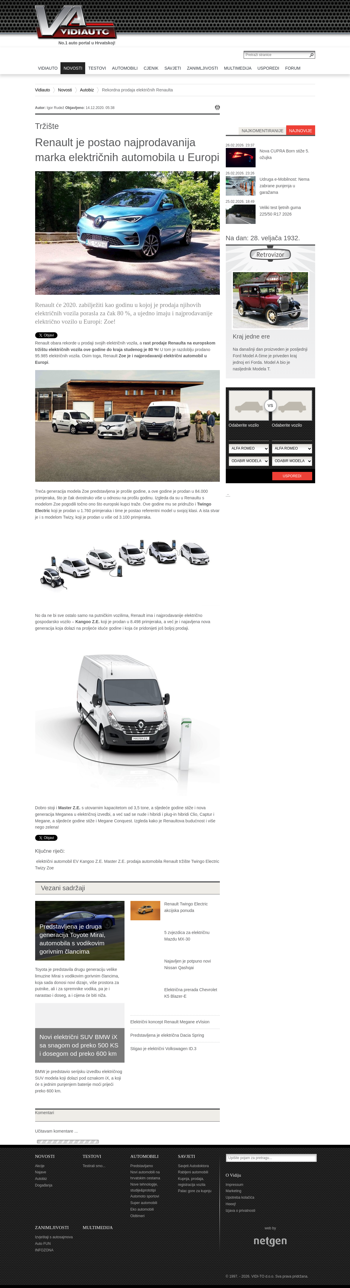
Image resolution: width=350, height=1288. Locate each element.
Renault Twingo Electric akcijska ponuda (186, 907)
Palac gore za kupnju (194, 1191)
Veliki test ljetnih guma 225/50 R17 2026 (280, 210)
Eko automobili (142, 1209)
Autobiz (87, 90)
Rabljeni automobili (193, 1172)
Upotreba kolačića (240, 1197)
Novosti (65, 90)
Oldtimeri (137, 1216)
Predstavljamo (141, 1166)
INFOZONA (44, 1250)
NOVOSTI (45, 1156)
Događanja (43, 1185)
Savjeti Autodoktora (193, 1166)
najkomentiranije (262, 130)
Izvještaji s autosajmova (54, 1237)
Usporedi (292, 476)
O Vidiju (233, 1175)
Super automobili (143, 1203)
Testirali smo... (94, 1166)
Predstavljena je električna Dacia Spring (167, 1035)
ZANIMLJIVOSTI (52, 1227)
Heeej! (231, 1204)
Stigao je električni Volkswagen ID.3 (163, 1048)
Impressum (234, 1185)
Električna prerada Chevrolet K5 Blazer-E (190, 993)
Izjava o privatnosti (240, 1211)
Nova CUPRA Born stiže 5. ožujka (284, 154)
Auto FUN (43, 1244)
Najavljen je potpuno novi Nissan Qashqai (187, 964)
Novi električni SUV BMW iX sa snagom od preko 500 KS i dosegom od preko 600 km (79, 1045)
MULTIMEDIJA (98, 1227)
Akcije (40, 1166)
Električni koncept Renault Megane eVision (170, 1021)
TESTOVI (92, 1156)
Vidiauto (42, 90)
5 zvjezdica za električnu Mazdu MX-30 (187, 935)
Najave (40, 1172)
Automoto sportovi (144, 1196)
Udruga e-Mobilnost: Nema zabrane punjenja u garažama (284, 186)
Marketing (234, 1191)
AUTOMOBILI (144, 1156)
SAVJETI (186, 1156)
